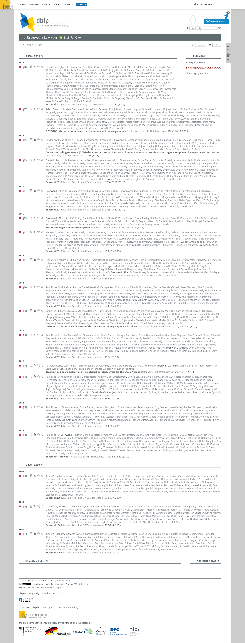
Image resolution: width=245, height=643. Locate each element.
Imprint (59, 587)
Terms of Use (33, 587)
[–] (191, 56)
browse (33, 4)
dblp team (65, 580)
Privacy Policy (47, 587)
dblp (23, 4)
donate (81, 4)
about (58, 4)
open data (59, 584)
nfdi (67, 4)
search (46, 4)
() (83, 104)
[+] (195, 560)
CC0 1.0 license (80, 584)
